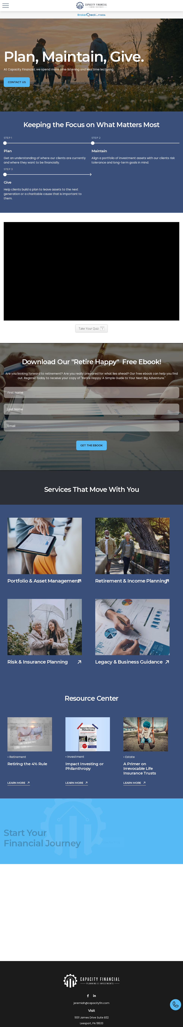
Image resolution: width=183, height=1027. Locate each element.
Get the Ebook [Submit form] (91, 445)
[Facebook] (87, 995)
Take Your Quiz (89, 328)
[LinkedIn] (94, 995)
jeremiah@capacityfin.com (91, 1003)
